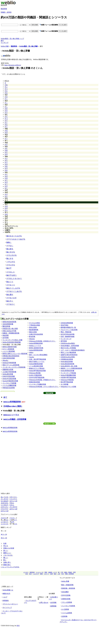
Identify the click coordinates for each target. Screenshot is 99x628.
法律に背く (7, 562)
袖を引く (9, 301)
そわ (6, 170)
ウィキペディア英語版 (68, 373)
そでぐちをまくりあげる (15, 239)
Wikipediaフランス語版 (68, 386)
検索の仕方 (6, 593)
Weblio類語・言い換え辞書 (28, 46)
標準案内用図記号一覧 (68, 327)
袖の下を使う (11, 275)
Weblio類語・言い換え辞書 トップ (12, 38)
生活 (30, 574)
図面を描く (7, 565)
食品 (55, 574)
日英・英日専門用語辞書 (37, 359)
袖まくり (9, 282)
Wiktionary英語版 (35, 373)
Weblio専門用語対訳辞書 (37, 370)
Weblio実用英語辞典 (36, 350)
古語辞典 (64, 616)
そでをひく (10, 304)
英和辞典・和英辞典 (68, 588)
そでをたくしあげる (14, 291)
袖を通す (9, 295)
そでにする (10, 265)
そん (6, 174)
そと (6, 122)
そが (6, 176)
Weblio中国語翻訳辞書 (68, 375)
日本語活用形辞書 (67, 323)
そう (6, 89)
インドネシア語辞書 (9, 383)
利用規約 (6, 600)
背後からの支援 (8, 548)
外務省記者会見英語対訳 (10, 356)
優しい (5, 557)
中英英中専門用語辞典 (68, 377)
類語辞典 (4, 9)
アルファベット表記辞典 (69, 330)
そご (6, 184)
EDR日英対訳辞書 (8, 358)
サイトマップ (7, 607)
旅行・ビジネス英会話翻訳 (38, 355)
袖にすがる (10, 252)
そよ (6, 158)
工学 (62, 572)
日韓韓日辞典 (65, 599)
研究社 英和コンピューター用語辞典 (14, 353)
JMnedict (5, 360)
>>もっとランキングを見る (10, 567)
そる (6, 164)
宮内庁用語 (64, 325)
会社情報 (53, 602)
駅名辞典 (32, 336)
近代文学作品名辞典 (67, 334)
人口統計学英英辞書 (9, 372)
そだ (6, 196)
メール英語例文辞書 (36, 366)
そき (6, 97)
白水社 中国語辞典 (35, 375)
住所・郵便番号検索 (67, 336)
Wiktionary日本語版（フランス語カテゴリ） (44, 386)
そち (6, 117)
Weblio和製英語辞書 (36, 364)
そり (6, 162)
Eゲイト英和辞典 (8, 349)
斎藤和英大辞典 (7, 369)
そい (6, 87)
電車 (46, 572)
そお (6, 93)
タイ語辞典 (65, 609)
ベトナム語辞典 (66, 613)
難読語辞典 (6, 326)
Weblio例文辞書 (7, 374)
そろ (6, 168)
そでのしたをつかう (14, 278)
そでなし (9, 246)
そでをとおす (11, 298)
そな (6, 124)
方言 (62, 574)
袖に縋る (9, 249)
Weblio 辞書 (5, 46)
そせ (6, 111)
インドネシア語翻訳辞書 (37, 384)
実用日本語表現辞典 (9, 322)
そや (6, 154)
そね (6, 130)
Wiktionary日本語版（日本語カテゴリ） (42, 341)
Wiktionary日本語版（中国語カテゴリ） (42, 380)
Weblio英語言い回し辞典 (69, 366)
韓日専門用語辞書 (67, 382)
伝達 (4, 543)
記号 (12, 522)
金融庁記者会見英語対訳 (69, 355)
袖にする (9, 258)
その (6, 132)
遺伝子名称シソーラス (36, 361)
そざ (6, 186)
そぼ (6, 214)
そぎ (6, 178)
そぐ (6, 180)
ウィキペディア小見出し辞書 (12, 340)
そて (6, 120)
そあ (6, 85)
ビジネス (25, 572)
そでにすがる (11, 255)
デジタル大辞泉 (34, 323)
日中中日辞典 (65, 595)
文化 (26, 574)
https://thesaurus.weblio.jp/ (12, 65)
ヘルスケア (36, 574)
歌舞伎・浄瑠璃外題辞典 (10, 333)
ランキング (4, 42)
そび (6, 208)
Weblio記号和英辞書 (9, 363)
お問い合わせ (43, 602)
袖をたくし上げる (13, 288)
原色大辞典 (33, 327)
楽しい (5, 550)
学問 (74, 572)
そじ (6, 188)
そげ (6, 182)
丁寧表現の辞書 (34, 325)
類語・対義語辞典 (67, 585)
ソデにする (10, 262)
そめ (6, 150)
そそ (6, 113)
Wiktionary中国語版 (67, 380)
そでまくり (10, 285)
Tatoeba (31, 357)
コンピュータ (39, 572)
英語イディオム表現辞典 (10, 365)
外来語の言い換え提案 (10, 328)
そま (6, 144)
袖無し (8, 242)
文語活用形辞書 (7, 324)
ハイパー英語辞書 (8, 351)
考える (5, 546)
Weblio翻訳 (65, 592)
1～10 (3, 531)
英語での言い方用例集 (68, 348)
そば (6, 206)
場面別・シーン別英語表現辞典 (71, 368)
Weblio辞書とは (8, 590)
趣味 (41, 574)
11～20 (4, 534)
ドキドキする (7, 555)
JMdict (31, 352)
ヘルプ (5, 597)
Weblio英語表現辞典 (67, 364)
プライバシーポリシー (10, 604)
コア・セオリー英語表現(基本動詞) (73, 350)
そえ (6, 91)
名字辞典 (5, 337)
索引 (2, 40)
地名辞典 (5, 335)
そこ (6, 103)
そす (6, 109)
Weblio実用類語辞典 (36, 343)
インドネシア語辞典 (68, 606)
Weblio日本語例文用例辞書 (11, 342)
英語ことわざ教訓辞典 (68, 352)
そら (6, 160)
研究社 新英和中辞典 (9, 347)
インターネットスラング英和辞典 (13, 367)
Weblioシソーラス (35, 345)
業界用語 (32, 572)
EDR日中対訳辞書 (8, 376)
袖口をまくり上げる (14, 236)
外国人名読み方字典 (9, 331)
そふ (6, 138)
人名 (59, 574)
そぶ (6, 210)
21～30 (4, 538)
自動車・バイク (52, 572)
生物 (51, 574)
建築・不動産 (68, 572)
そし (6, 107)
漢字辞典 (64, 341)
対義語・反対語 (6, 12)
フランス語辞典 (66, 602)
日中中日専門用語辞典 (36, 377)
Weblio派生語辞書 (67, 361)
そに (6, 126)
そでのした (10, 272)
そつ (6, 118)
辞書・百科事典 (69, 574)
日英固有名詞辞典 (67, 359)
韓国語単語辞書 (34, 382)
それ (6, 166)
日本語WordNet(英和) (68, 357)
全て (5, 397)
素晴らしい (7, 553)
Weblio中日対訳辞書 (9, 378)
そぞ (6, 194)
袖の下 (8, 268)
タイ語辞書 (64, 384)
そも (6, 152)
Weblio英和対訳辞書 (67, 370)
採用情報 (53, 606)
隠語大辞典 (33, 332)
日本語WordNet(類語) (68, 343)
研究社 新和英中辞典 (36, 348)
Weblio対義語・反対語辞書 (70, 345)
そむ (6, 148)
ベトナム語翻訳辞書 (9, 385)
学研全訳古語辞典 (8, 388)
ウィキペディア (66, 339)
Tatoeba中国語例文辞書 (10, 381)
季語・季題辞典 (66, 332)
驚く (4, 560)
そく (6, 99)
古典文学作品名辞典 (36, 334)
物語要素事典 (33, 330)
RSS (18, 625)
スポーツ (46, 574)
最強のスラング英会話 (36, 368)
